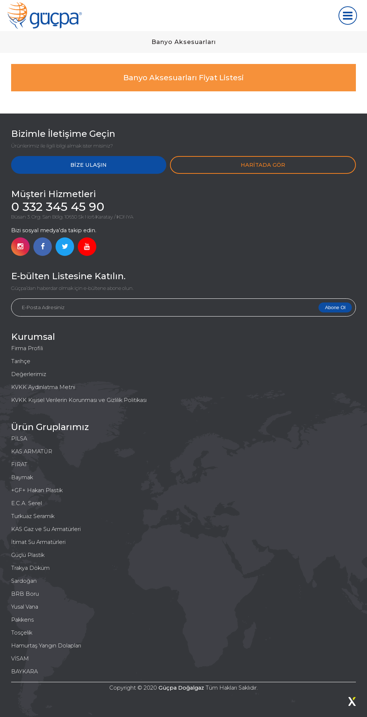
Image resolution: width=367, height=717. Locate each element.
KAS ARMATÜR (31, 451)
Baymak (22, 477)
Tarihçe (20, 361)
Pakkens (22, 619)
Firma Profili (27, 348)
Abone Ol (335, 307)
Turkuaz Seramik (32, 516)
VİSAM (20, 658)
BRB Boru (25, 594)
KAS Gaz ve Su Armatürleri (46, 529)
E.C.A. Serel (26, 503)
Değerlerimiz (28, 374)
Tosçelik (21, 632)
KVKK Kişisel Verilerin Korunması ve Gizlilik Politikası (79, 400)
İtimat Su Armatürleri (38, 542)
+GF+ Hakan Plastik (37, 490)
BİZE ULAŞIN (88, 165)
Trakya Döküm (30, 568)
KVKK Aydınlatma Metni (43, 387)
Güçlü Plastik (27, 555)
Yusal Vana (24, 606)
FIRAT (19, 464)
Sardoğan (24, 581)
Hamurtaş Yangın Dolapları (46, 645)
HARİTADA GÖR (263, 165)
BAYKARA (24, 671)
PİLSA (19, 438)
